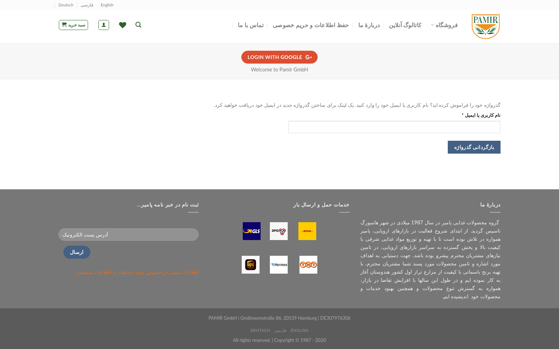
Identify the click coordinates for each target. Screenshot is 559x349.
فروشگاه (444, 25)
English (107, 5)
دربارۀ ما (369, 24)
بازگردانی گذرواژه (474, 147)
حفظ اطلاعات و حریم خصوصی (311, 24)
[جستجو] (138, 25)
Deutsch (65, 5)
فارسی (87, 5)
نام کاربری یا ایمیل (475, 114)
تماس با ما (250, 24)
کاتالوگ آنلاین (405, 24)
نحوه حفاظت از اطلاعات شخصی (110, 272)
